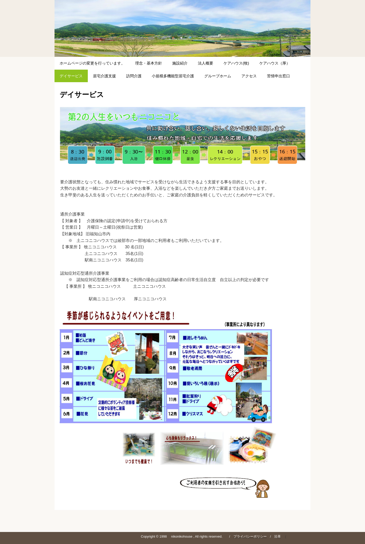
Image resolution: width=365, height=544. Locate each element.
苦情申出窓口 (278, 76)
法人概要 (205, 63)
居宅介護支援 (104, 76)
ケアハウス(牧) (236, 63)
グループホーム (217, 76)
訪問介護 (134, 76)
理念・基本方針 (148, 63)
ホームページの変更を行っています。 (92, 63)
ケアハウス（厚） (274, 63)
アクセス (249, 76)
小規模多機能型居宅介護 (173, 76)
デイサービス (71, 76)
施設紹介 (180, 63)
